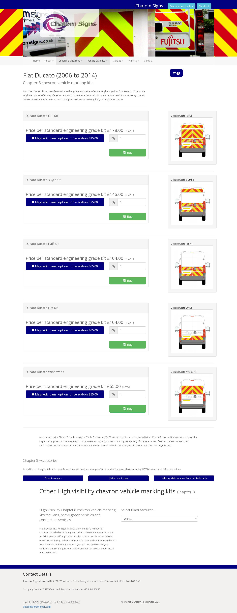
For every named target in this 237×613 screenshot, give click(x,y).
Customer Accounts (181, 6)
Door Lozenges (53, 478)
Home (36, 60)
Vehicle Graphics (97, 60)
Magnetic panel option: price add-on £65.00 (65, 266)
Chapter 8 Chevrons (70, 60)
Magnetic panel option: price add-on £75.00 (65, 202)
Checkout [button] (204, 6)
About (49, 60)
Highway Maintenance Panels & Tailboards (184, 478)
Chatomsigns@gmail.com (37, 606)
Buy (127, 153)
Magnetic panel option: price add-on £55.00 (65, 394)
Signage (117, 60)
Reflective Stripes (118, 478)
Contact (148, 60)
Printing (133, 60)
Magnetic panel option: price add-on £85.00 (65, 138)
